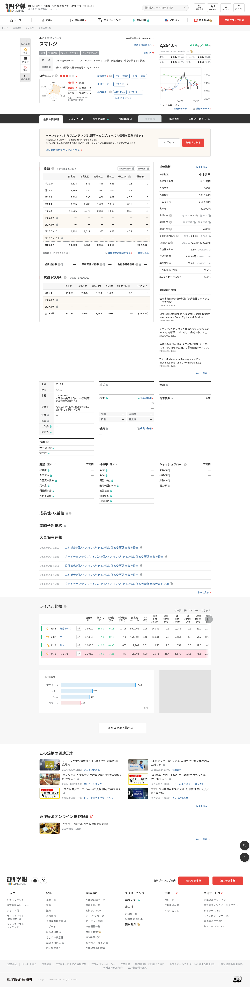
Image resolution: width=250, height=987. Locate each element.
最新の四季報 (51, 119)
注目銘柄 (176, 770)
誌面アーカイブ (197, 118)
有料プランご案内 (234, 20)
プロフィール (76, 118)
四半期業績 (99, 118)
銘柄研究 (78, 20)
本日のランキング (93, 784)
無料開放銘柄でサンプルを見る (63, 150)
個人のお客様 (193, 880)
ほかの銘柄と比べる (121, 727)
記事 (47, 20)
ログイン (239, 7)
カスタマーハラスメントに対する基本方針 (193, 964)
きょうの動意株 (92, 770)
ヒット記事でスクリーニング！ (187, 784)
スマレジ (30, 28)
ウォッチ (226, 7)
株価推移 (174, 118)
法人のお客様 (227, 880)
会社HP (147, 53)
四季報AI (203, 20)
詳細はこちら (193, 142)
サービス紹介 (29, 964)
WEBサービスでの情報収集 (71, 964)
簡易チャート (180, 109)
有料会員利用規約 (113, 967)
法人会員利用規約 (137, 967)
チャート (213, 8)
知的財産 (125, 964)
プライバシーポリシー (103, 964)
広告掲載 (46, 964)
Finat (62, 645)
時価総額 (50, 677)
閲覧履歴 (199, 7)
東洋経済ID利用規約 (232, 964)
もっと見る (201, 167)
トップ (15, 20)
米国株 (172, 20)
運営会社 (12, 964)
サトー (63, 637)
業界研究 (140, 20)
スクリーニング (109, 20)
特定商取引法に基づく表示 (150, 964)
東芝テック (66, 628)
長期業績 (124, 118)
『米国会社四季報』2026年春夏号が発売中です (57, 6)
